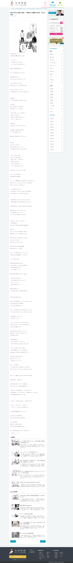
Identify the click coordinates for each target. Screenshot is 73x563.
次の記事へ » (43, 541)
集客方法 (51, 97)
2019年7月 (52, 141)
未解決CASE (33, 551)
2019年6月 (52, 144)
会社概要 (15, 559)
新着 (31, 549)
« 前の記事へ (13, 541)
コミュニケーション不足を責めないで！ (29, 452)
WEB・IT (51, 68)
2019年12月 (52, 127)
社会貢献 (51, 79)
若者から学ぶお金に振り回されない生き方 (30, 482)
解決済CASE (33, 552)
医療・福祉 (52, 71)
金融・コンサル (52, 65)
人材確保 (51, 91)
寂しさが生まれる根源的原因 (27, 533)
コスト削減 (52, 105)
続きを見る (24, 447)
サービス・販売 (52, 62)
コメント (17, 433)
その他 (51, 82)
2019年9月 (52, 135)
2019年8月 (52, 138)
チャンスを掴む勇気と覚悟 (26, 513)
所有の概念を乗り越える (26, 505)
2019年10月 (52, 132)
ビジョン (51, 108)
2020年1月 (52, 124)
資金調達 (51, 88)
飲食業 (51, 74)
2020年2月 (52, 121)
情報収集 (51, 94)
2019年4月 (52, 149)
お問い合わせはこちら (17, 556)
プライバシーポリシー (22, 559)
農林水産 (51, 54)
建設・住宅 (52, 57)
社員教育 (51, 100)
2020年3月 (52, 118)
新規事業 (61, 552)
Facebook (12, 433)
